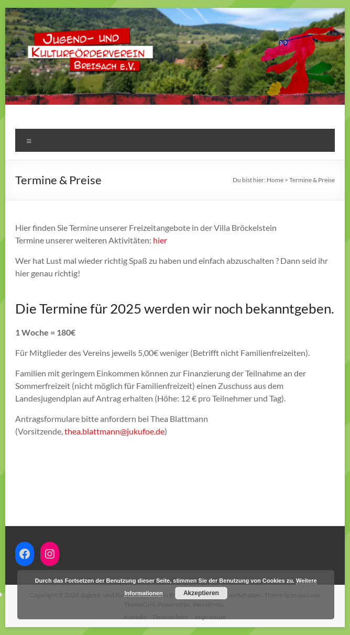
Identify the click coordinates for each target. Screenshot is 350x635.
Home (275, 180)
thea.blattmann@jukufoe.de (114, 431)
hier (160, 240)
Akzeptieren (201, 593)
